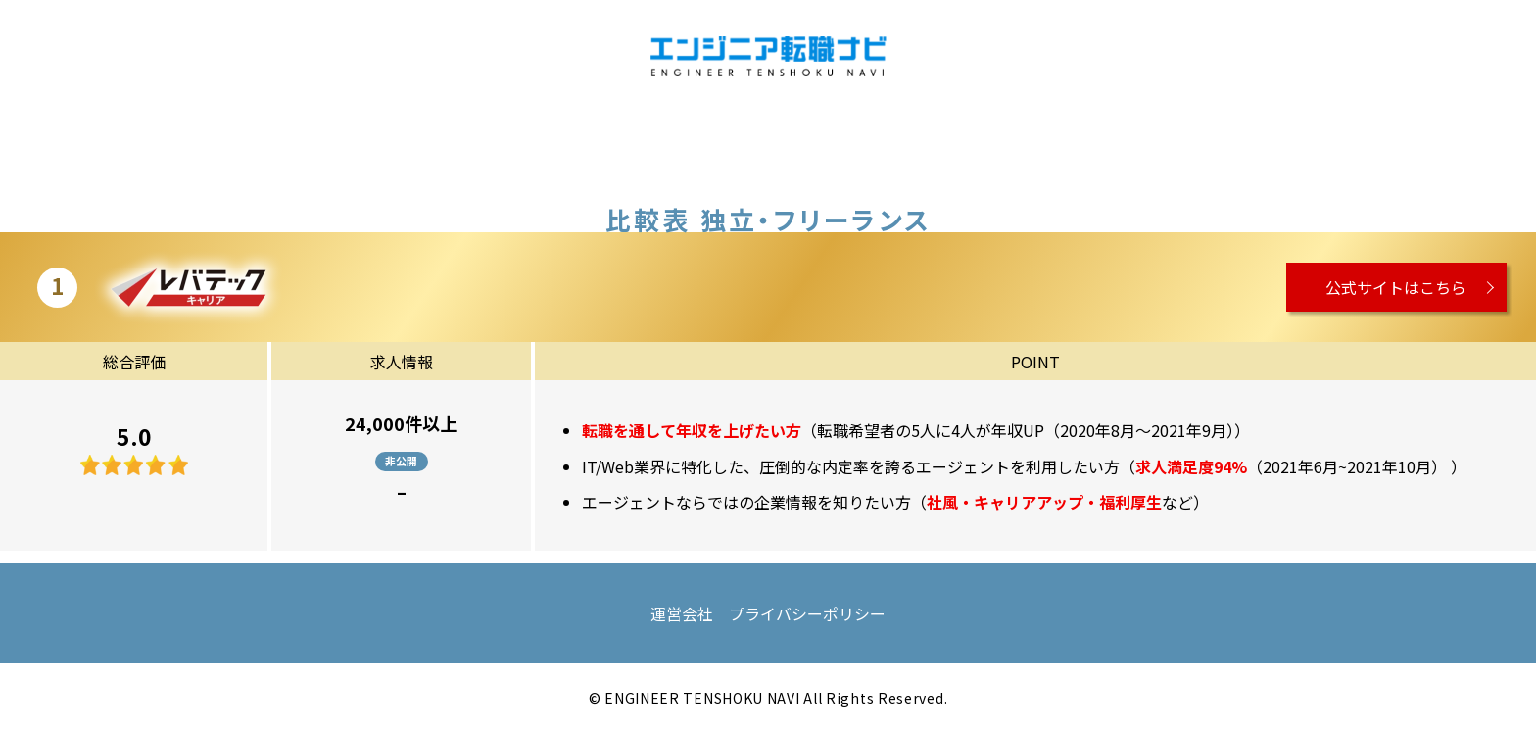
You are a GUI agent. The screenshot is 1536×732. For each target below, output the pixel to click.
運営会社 (681, 613)
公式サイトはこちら (1395, 287)
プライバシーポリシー (807, 613)
